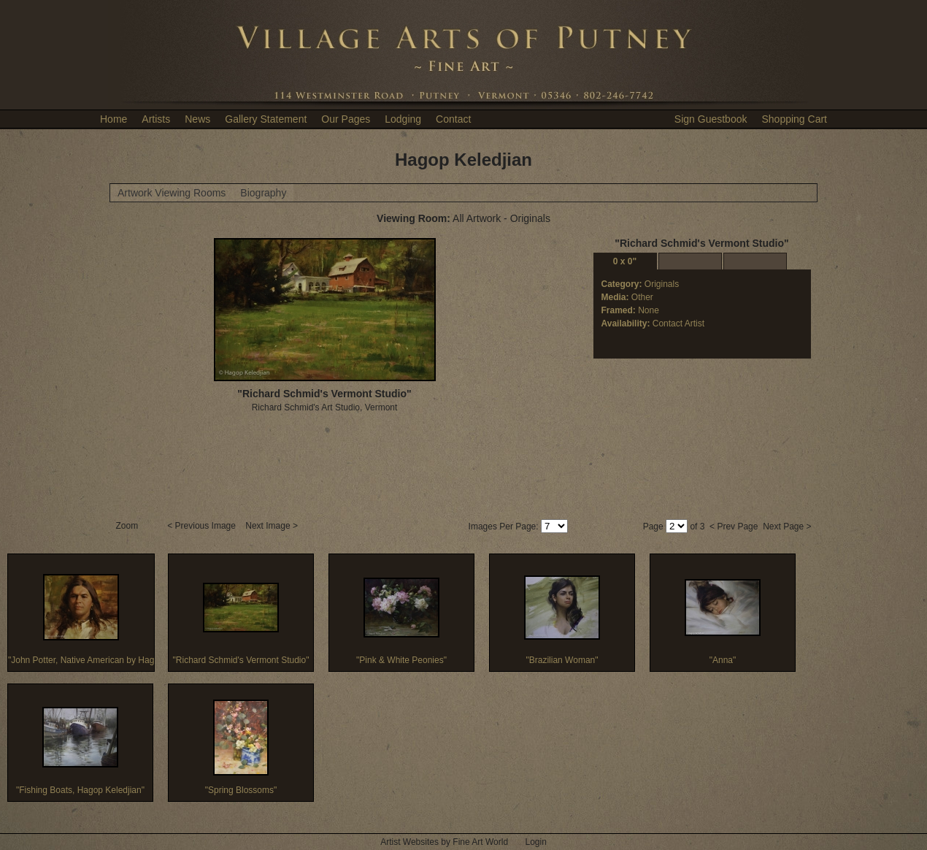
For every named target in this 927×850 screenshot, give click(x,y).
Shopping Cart (794, 119)
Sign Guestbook (710, 119)
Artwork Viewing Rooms (172, 193)
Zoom (128, 526)
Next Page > (787, 526)
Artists (156, 119)
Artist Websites (409, 842)
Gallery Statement (266, 119)
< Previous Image (202, 526)
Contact (453, 119)
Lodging (403, 119)
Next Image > (272, 526)
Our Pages (345, 119)
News (197, 119)
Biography (263, 193)
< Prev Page (733, 526)
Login (535, 842)
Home (113, 119)
